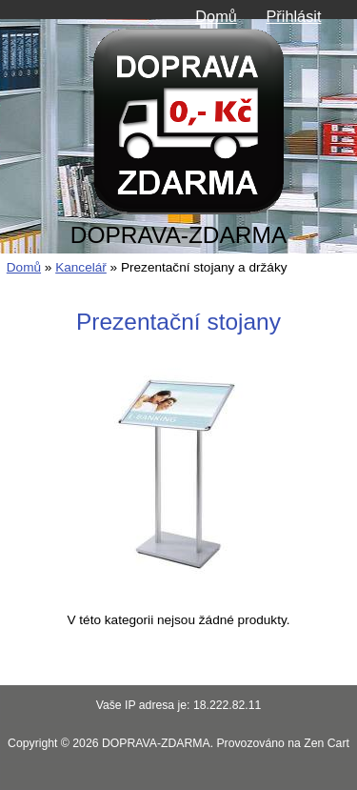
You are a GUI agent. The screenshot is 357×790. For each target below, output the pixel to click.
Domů (216, 16)
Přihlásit (293, 16)
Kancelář (81, 267)
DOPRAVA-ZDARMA (156, 743)
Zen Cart (326, 743)
